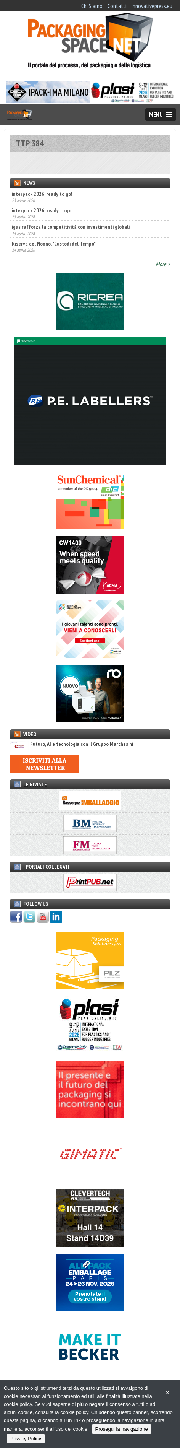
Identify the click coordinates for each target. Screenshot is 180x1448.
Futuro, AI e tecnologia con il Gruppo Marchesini (71, 744)
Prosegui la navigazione (121, 1429)
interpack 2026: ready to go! (42, 210)
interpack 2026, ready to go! (42, 194)
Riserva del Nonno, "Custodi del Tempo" (54, 244)
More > (163, 264)
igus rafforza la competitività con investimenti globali (71, 227)
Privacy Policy (25, 1438)
